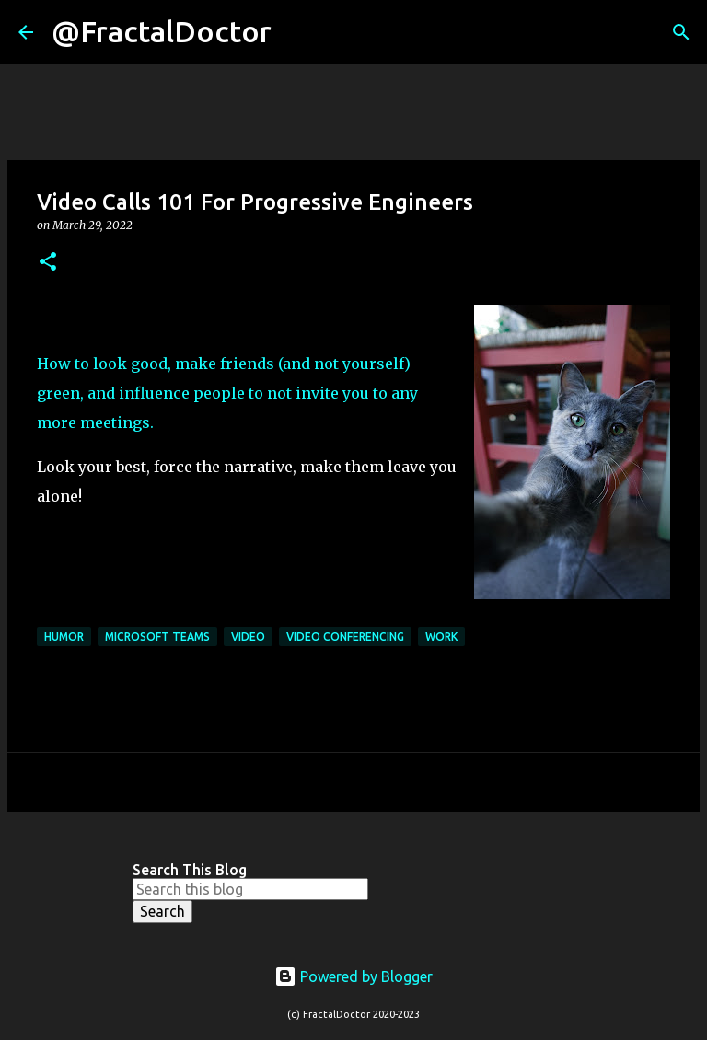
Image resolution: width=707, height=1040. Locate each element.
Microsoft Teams (157, 636)
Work (441, 636)
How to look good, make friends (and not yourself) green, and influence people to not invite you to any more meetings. (227, 393)
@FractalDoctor (162, 31)
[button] (48, 262)
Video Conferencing (345, 636)
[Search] (297, 32)
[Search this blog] (250, 889)
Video (248, 636)
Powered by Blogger (353, 976)
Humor (64, 636)
